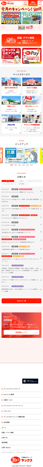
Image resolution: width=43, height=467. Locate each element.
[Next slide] (39, 27)
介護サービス (8, 400)
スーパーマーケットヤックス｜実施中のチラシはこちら (18, 192)
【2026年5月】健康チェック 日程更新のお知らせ (16, 249)
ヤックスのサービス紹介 (9, 225)
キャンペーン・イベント (35, 181)
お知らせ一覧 (21, 301)
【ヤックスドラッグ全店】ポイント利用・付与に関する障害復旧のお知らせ (20, 200)
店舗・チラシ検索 (8, 432)
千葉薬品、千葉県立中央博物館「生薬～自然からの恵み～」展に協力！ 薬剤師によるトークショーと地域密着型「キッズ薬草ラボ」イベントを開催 (20, 270)
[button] (6, 27)
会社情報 (7, 422)
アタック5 (7, 411)
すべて (7, 181)
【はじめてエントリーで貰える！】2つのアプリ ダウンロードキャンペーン (20, 260)
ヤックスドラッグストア (12, 389)
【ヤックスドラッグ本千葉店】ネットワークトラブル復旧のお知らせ (20, 210)
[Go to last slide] (3, 27)
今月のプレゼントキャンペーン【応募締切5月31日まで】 (18, 242)
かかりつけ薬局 (9, 394)
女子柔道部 (21, 184)
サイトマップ (21, 452)
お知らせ (21, 181)
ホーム (4, 428)
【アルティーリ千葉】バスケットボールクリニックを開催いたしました (20, 281)
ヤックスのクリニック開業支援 (14, 417)
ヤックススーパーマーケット (13, 406)
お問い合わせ (6, 447)
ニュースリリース (8, 184)
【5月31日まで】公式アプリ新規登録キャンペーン (16, 232)
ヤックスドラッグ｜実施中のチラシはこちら (14, 218)
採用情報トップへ (21, 332)
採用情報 (5, 442)
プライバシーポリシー (8, 452)
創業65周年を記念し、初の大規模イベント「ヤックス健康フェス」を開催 (20, 290)
